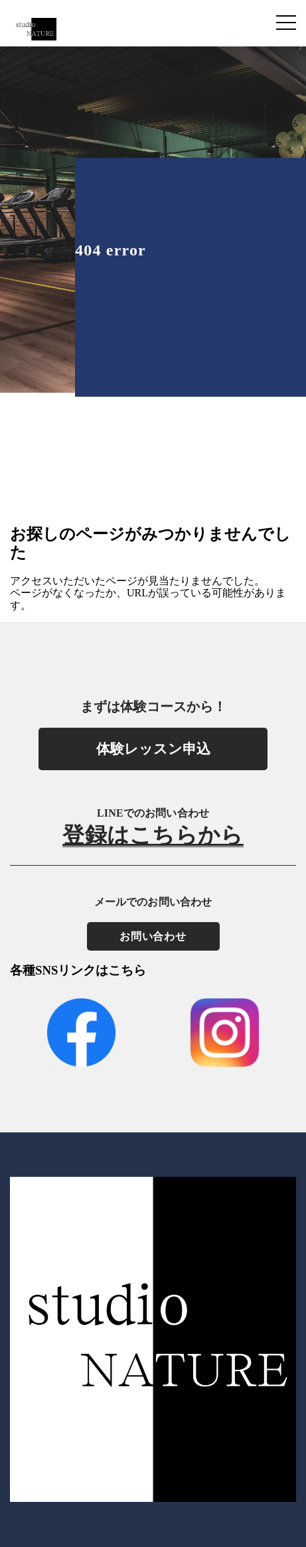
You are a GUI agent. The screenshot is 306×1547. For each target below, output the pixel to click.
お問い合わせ (153, 936)
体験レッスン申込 (153, 749)
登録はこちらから (153, 836)
